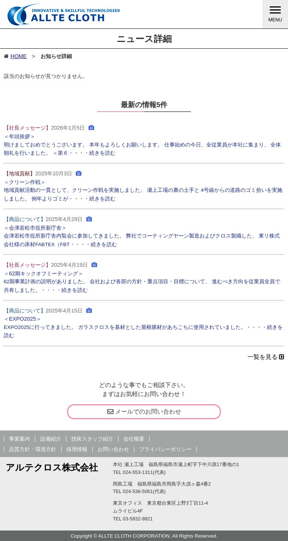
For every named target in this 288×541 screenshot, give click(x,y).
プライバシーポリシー (165, 449)
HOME (18, 56)
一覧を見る (266, 357)
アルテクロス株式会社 (52, 467)
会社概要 (133, 439)
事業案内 (19, 439)
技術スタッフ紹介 (92, 439)
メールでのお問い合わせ (144, 411)
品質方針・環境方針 (32, 449)
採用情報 (76, 449)
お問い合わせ (113, 449)
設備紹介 (50, 439)
